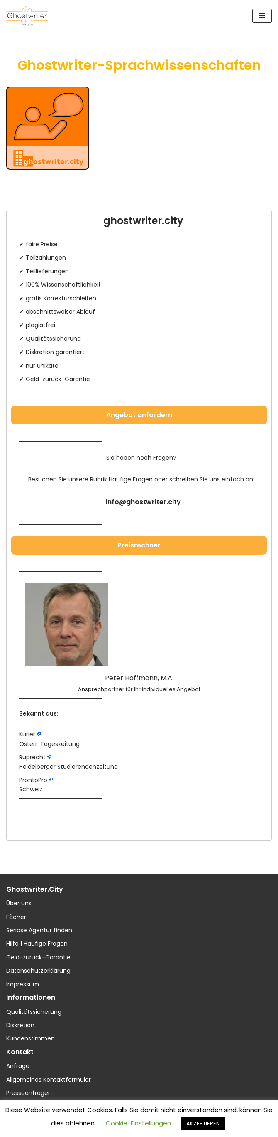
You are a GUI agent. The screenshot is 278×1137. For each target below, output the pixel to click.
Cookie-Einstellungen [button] (138, 1123)
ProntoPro (33, 780)
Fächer (16, 917)
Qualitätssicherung (33, 1012)
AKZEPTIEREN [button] (203, 1123)
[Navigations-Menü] (262, 16)
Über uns (19, 903)
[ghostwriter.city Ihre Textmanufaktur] (27, 16)
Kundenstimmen (30, 1038)
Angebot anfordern (139, 415)
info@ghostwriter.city (143, 502)
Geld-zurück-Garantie (38, 957)
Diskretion (20, 1025)
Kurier (27, 734)
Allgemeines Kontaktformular (48, 1079)
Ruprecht (32, 757)
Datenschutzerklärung (38, 970)
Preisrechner (139, 545)
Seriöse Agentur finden (39, 930)
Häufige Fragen (131, 479)
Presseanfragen (29, 1093)
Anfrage (17, 1066)
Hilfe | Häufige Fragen (37, 943)
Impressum (22, 984)
